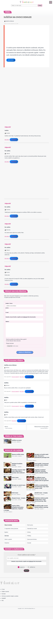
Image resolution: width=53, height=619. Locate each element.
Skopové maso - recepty (18, 498)
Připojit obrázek (10, 343)
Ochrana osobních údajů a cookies (10, 596)
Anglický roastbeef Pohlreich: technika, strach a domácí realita (41, 471)
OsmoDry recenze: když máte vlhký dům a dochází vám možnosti (18, 471)
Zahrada (7, 535)
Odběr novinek (5, 591)
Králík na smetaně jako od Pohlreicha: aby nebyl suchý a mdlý (42, 486)
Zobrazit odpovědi (15, 376)
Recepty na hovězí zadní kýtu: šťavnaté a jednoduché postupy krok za (38, 457)
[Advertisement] (26, 34)
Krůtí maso (15, 493)
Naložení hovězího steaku (17, 464)
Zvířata (29, 532)
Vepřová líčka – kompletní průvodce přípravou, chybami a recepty (13, 508)
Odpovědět (11, 60)
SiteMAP (4, 598)
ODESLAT (26, 570)
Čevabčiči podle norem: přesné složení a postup (41, 506)
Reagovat (14, 139)
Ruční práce (30, 525)
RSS (3, 600)
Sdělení (7, 321)
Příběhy (29, 535)
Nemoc (6, 426)
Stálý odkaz (7, 139)
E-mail (7, 312)
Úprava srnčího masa (18, 454)
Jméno (7, 308)
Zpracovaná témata (32, 539)
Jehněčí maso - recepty (41, 493)
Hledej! (40, 5)
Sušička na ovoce (17, 440)
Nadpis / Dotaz (9, 303)
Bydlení (6, 532)
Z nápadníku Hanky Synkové (11, 528)
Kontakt (29, 543)
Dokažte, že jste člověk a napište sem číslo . (21, 317)
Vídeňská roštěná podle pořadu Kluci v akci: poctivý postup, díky (41, 499)
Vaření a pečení (8, 539)
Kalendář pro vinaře (32, 528)
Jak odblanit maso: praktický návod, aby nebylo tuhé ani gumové (42, 479)
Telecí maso (15, 477)
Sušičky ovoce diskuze (10, 365)
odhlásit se (32, 567)
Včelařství (7, 543)
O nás (3, 589)
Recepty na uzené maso (18, 485)
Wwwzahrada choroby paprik (41, 426)
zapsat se (22, 567)
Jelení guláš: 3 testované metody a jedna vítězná (42, 464)
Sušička (6, 383)
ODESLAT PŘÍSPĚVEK (25, 352)
